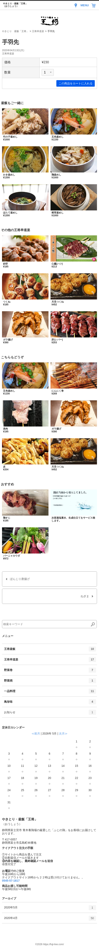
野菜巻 (50, 671)
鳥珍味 (50, 703)
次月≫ (63, 733)
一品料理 (50, 692)
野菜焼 (50, 682)
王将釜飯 (50, 650)
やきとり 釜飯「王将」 (15, 31)
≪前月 (36, 733)
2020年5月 (50, 909)
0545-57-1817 (11, 880)
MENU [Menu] (84, 5)
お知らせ (50, 713)
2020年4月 (50, 919)
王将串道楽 (38, 31)
